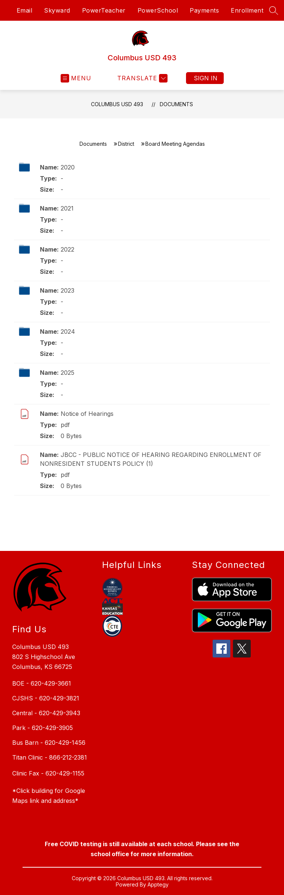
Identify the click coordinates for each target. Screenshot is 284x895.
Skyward (57, 10)
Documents (176, 104)
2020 (68, 167)
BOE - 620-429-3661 (41, 683)
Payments (204, 10)
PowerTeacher (104, 10)
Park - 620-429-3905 (42, 727)
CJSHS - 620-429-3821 (45, 698)
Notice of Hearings (87, 413)
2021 (67, 208)
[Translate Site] (141, 78)
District (126, 144)
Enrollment (247, 10)
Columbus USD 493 (117, 104)
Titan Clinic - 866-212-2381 (49, 757)
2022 (67, 249)
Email (25, 10)
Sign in (205, 78)
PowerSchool (158, 10)
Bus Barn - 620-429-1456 (48, 742)
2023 (67, 290)
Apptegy (158, 884)
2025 (67, 372)
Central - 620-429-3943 (46, 713)
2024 (68, 331)
